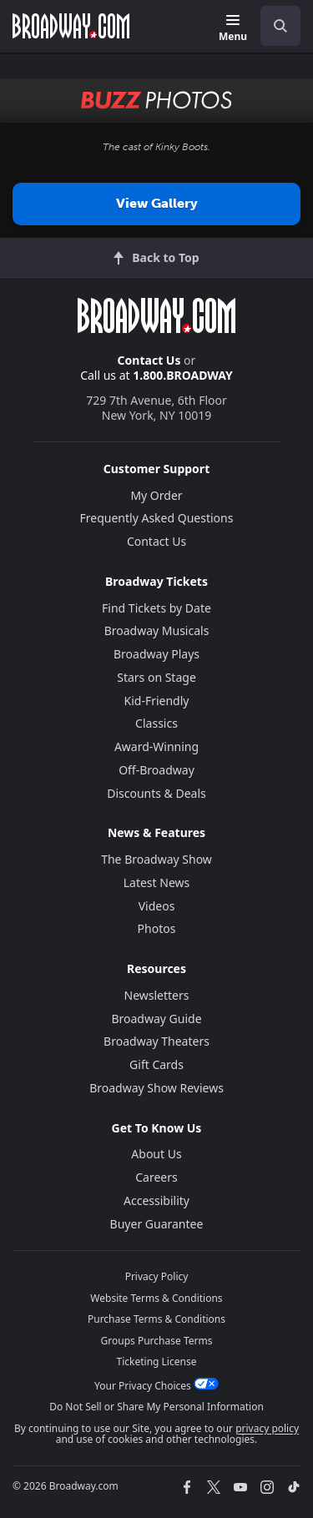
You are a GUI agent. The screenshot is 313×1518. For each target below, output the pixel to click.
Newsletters (156, 995)
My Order (156, 495)
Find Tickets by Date (156, 608)
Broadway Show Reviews (156, 1088)
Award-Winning (156, 746)
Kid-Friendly (156, 701)
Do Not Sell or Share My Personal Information (156, 1406)
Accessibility (156, 1200)
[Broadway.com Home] (71, 25)
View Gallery (157, 203)
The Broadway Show (156, 859)
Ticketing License (157, 1361)
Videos (157, 906)
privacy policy (267, 1428)
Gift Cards (156, 1064)
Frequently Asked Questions (157, 518)
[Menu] (233, 28)
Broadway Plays (156, 654)
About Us (156, 1154)
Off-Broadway (156, 770)
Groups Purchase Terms (157, 1341)
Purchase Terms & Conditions (156, 1319)
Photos (157, 928)
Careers (156, 1177)
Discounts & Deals (156, 793)
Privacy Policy (157, 1276)
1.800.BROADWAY (183, 375)
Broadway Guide (156, 1018)
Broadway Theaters (156, 1041)
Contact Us (149, 360)
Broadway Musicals (157, 630)
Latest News (157, 882)
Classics (156, 723)
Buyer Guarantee (157, 1224)
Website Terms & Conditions (156, 1298)
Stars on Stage (156, 677)
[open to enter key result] (280, 26)
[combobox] (273, 26)
